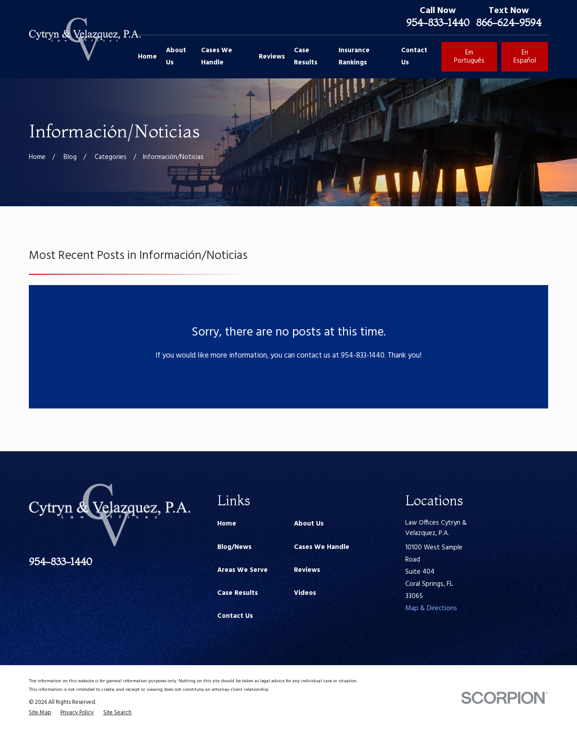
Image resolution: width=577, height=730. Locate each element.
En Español (524, 56)
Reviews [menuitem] (272, 56)
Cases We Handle (321, 547)
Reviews (307, 570)
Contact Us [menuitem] (414, 56)
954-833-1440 (437, 22)
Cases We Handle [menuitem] (216, 56)
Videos (305, 593)
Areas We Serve (242, 570)
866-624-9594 (508, 22)
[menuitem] (40, 713)
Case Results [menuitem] (305, 56)
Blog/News (234, 547)
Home (226, 523)
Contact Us (235, 616)
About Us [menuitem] (176, 56)
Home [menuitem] (147, 56)
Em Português (469, 56)
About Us (309, 523)
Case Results (237, 593)
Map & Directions (431, 608)
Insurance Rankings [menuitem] (354, 56)
